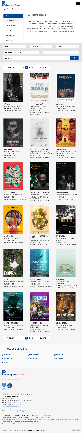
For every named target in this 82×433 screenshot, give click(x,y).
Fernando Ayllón (42, 325)
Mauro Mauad (67, 325)
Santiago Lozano (42, 195)
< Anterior (10, 67)
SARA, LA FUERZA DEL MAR (39, 149)
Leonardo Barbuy (16, 106)
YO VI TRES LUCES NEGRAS (39, 193)
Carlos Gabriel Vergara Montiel (38, 107)
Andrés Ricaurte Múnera (44, 153)
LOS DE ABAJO (61, 149)
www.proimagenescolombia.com (12, 409)
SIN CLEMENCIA (61, 323)
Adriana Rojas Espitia (17, 282)
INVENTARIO (60, 236)
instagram (19, 379)
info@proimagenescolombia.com (12, 404)
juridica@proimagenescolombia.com (28, 411)
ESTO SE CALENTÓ (36, 104)
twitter (6, 379)
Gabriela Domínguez (43, 282)
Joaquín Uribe (15, 151)
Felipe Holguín (15, 238)
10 (36, 67)
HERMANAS (60, 280)
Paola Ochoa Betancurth (63, 283)
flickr (16, 379)
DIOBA (5, 280)
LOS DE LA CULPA (36, 323)
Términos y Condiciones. (42, 417)
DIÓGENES (7, 104)
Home (4, 9)
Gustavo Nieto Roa (42, 240)
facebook (2, 379)
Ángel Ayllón (34, 327)
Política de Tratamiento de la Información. (26, 424)
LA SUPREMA (8, 236)
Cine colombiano (13, 9)
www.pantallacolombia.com (10, 407)
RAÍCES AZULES (35, 280)
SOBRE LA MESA (9, 193)
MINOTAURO (7, 149)
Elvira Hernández (16, 195)
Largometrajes (26, 9)
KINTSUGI (59, 104)
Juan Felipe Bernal (16, 325)
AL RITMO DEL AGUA (10, 323)
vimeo (12, 379)
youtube (9, 379)
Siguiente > (43, 67)
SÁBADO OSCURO (62, 193)
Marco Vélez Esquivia (70, 195)
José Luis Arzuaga (69, 106)
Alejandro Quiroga (69, 151)
